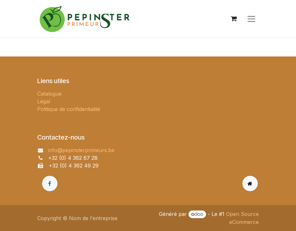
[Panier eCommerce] (233, 18)
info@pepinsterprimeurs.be (81, 150)
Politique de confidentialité (68, 109)
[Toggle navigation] (251, 18)
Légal (43, 101)
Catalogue (49, 93)
